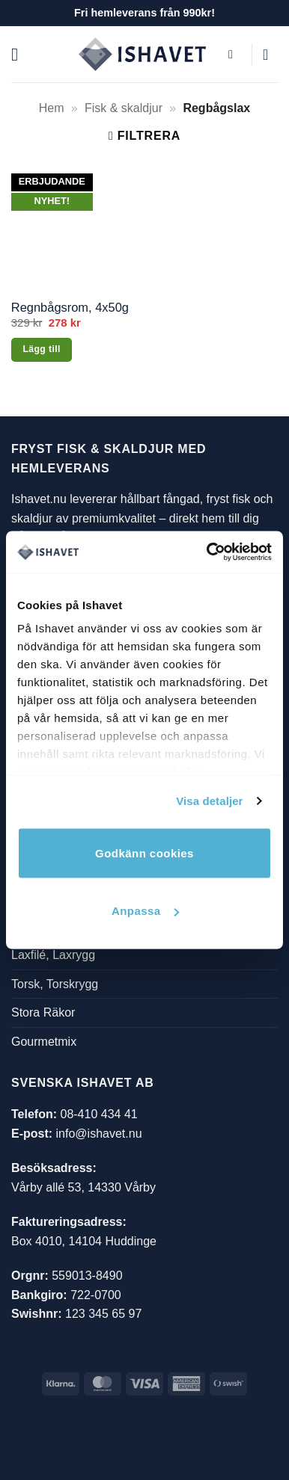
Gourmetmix (43, 1041)
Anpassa (145, 910)
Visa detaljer (209, 801)
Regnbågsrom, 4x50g (70, 307)
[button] (20, 54)
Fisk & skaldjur (123, 108)
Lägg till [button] (41, 349)
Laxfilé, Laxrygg (53, 955)
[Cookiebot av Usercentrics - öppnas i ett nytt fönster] (207, 552)
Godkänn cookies (144, 852)
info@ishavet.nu (99, 1133)
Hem (51, 108)
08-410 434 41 (98, 1114)
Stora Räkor (43, 1013)
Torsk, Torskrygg (54, 984)
